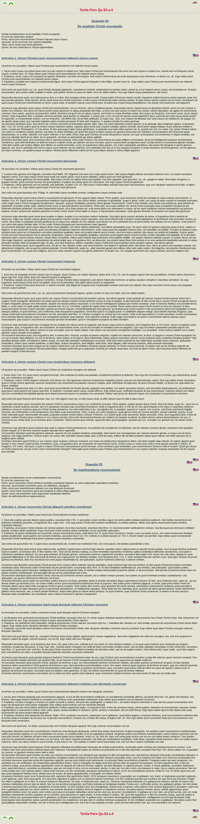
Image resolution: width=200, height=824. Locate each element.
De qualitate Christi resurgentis (100, 26)
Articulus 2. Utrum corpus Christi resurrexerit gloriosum (39, 161)
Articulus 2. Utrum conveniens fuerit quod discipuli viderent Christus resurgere (55, 604)
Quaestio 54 (100, 21)
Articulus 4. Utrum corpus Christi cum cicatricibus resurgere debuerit (48, 361)
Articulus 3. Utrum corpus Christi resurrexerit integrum (38, 261)
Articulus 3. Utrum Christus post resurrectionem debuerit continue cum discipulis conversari (64, 683)
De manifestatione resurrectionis (96, 470)
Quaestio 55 (93, 464)
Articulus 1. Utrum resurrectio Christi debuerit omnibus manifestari (47, 506)
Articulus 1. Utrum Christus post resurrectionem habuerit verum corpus (50, 58)
